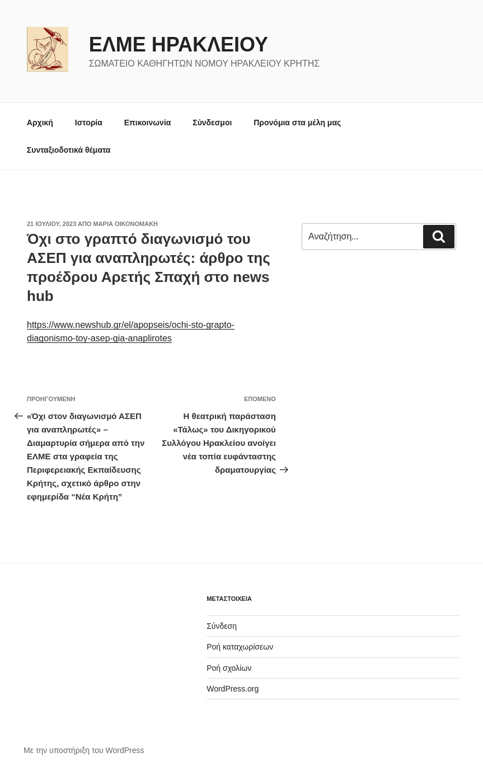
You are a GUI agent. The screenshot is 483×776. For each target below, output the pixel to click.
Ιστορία (88, 122)
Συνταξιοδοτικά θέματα (69, 149)
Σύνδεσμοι (212, 122)
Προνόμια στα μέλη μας (297, 122)
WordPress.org (233, 688)
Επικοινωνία (147, 122)
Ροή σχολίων (229, 668)
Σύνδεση (222, 626)
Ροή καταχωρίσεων (240, 646)
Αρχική (40, 122)
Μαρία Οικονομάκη (125, 223)
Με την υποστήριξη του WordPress (84, 750)
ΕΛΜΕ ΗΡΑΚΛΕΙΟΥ (178, 44)
